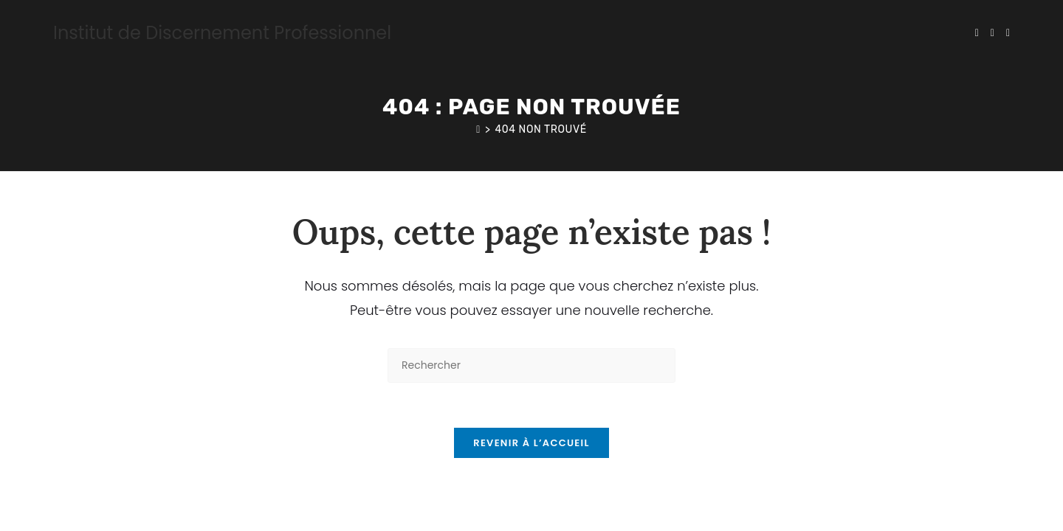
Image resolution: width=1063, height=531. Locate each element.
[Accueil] (478, 129)
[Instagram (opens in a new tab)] (1008, 32)
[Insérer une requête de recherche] (531, 365)
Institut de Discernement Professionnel (222, 33)
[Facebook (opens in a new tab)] (992, 32)
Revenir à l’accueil (531, 443)
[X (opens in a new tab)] (977, 32)
